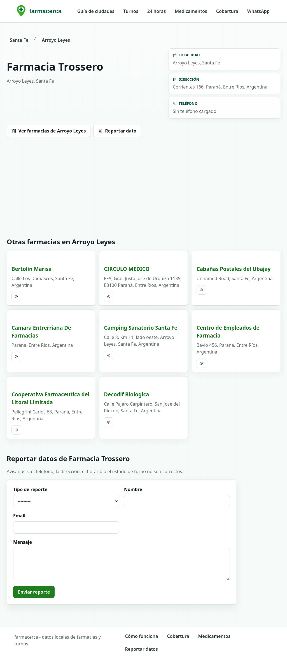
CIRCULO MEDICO (127, 268)
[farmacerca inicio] (40, 11)
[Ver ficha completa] (16, 296)
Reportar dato (117, 131)
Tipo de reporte (66, 496)
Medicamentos (191, 11)
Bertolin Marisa (31, 268)
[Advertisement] (143, 187)
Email (66, 523)
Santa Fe (19, 40)
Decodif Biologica (126, 394)
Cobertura (227, 11)
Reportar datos (141, 649)
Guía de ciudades (96, 11)
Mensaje (121, 559)
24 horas (156, 11)
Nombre (177, 496)
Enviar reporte (34, 592)
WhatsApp (258, 11)
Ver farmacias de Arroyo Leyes (48, 131)
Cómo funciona (141, 636)
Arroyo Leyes (56, 40)
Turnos (130, 11)
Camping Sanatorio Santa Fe (140, 327)
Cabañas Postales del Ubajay (234, 268)
